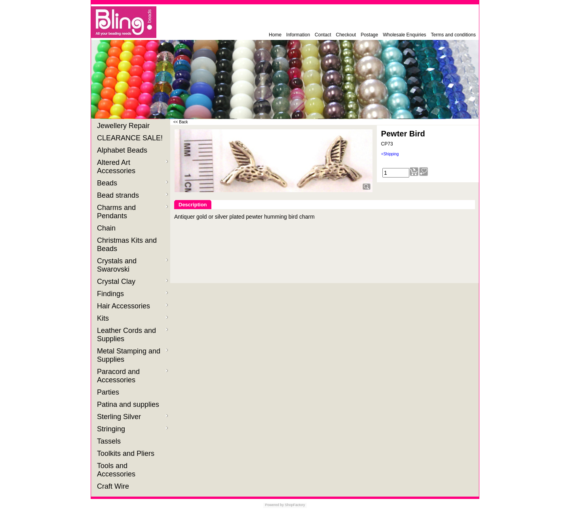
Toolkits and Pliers (126, 453)
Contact (323, 35)
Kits (132, 318)
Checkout (346, 35)
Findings (132, 294)
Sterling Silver (132, 417)
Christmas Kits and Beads (127, 244)
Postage (369, 35)
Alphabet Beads (123, 150)
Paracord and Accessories (132, 376)
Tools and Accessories (117, 470)
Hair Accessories (132, 306)
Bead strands (132, 195)
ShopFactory (294, 505)
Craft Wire (114, 486)
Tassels (110, 441)
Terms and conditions (453, 35)
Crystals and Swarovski (132, 265)
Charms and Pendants (132, 212)
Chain (107, 228)
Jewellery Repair (124, 126)
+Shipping (390, 154)
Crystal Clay (132, 281)
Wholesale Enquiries (404, 35)
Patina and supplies (129, 404)
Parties (109, 392)
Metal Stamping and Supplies (132, 355)
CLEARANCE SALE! (131, 138)
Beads (132, 183)
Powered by (274, 505)
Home (275, 35)
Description (193, 205)
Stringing (132, 429)
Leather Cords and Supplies (132, 335)
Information (298, 35)
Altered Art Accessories (132, 167)
